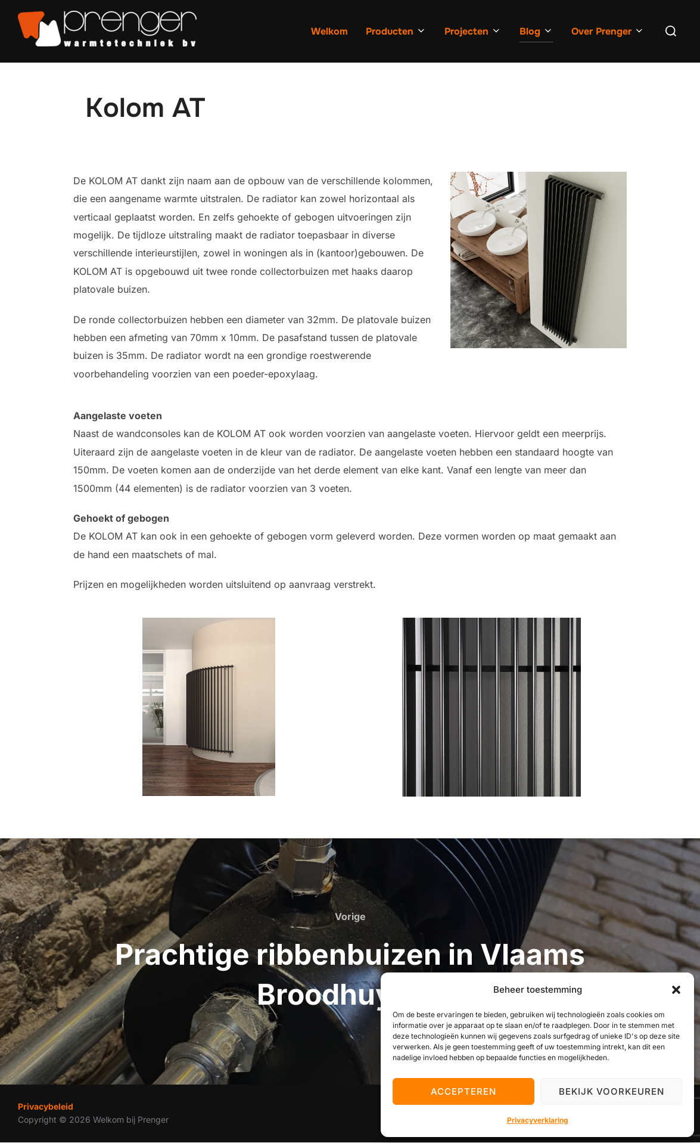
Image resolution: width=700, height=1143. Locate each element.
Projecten (473, 31)
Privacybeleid (45, 1106)
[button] (676, 990)
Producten (396, 31)
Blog (536, 31)
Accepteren (463, 1091)
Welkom (329, 31)
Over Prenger (608, 31)
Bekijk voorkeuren (611, 1091)
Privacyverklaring (537, 1120)
